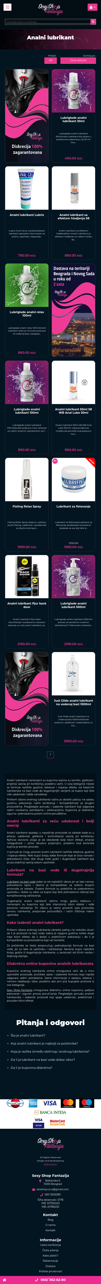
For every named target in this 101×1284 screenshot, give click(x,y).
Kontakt (51, 1230)
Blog (50, 1219)
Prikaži (52, 55)
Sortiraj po (89, 55)
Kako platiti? (50, 1255)
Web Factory (50, 1164)
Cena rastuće (78, 60)
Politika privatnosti (50, 1271)
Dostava (50, 1266)
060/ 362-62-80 (50, 1280)
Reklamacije (50, 1260)
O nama (50, 1225)
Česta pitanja (50, 1250)
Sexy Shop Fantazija (19, 990)
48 (50, 60)
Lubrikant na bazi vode (21, 881)
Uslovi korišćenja (50, 1245)
